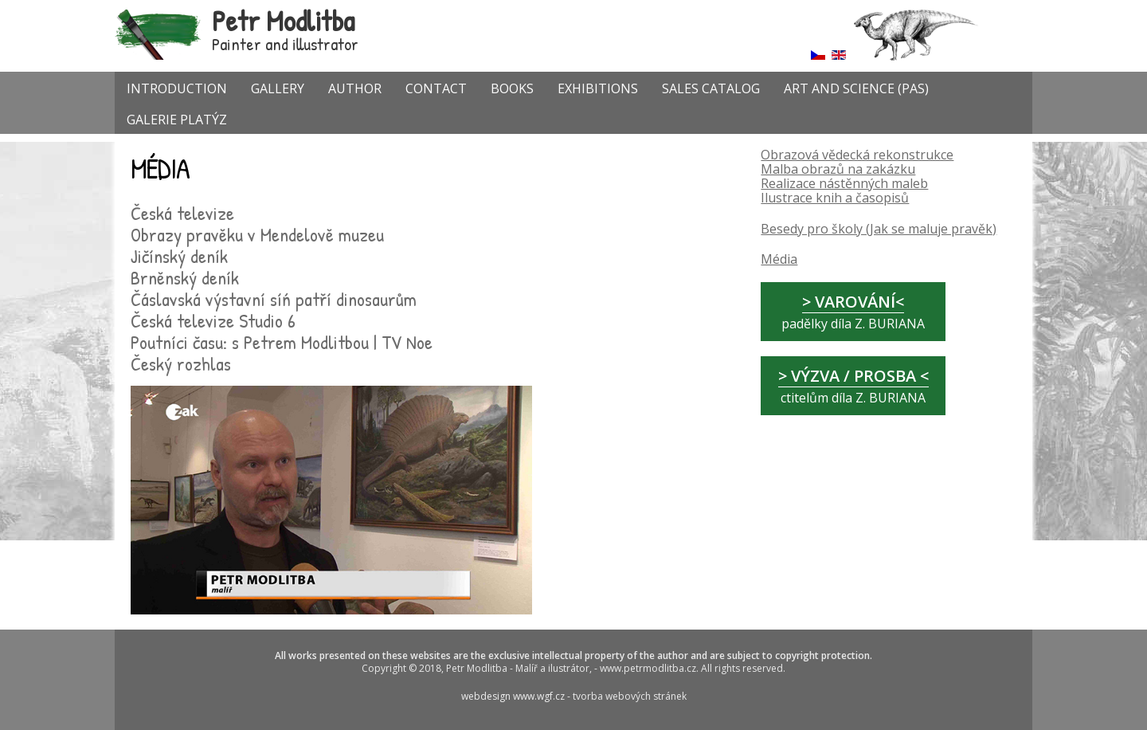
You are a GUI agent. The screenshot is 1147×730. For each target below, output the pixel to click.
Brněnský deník (185, 277)
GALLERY (277, 88)
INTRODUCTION (177, 88)
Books (512, 88)
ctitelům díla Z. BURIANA (853, 385)
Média (779, 259)
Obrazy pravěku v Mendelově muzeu (257, 234)
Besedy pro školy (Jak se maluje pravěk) (878, 229)
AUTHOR (355, 88)
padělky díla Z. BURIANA (853, 311)
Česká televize (182, 213)
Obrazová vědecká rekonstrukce (857, 154)
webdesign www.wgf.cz (514, 696)
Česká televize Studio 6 (213, 320)
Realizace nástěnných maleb (844, 183)
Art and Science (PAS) (856, 88)
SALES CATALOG (711, 88)
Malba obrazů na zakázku (838, 169)
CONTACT (436, 88)
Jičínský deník (179, 256)
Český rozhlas (181, 363)
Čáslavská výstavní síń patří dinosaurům (274, 299)
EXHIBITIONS (598, 88)
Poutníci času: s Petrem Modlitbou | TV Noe (282, 342)
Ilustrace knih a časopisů (835, 197)
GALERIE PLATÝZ (177, 119)
